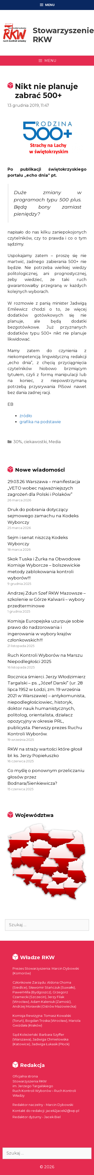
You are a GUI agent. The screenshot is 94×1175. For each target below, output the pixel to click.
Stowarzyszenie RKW (63, 35)
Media (55, 441)
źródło (26, 415)
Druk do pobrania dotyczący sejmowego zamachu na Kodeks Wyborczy (43, 516)
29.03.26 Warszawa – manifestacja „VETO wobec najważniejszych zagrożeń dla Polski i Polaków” (44, 488)
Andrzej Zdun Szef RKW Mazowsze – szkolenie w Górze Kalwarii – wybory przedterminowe (47, 599)
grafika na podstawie (40, 421)
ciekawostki (35, 441)
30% (17, 441)
